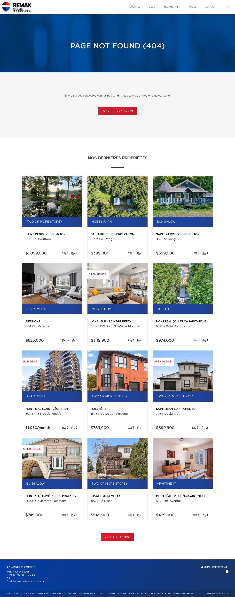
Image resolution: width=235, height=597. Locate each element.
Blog (152, 7)
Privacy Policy (148, 593)
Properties (133, 7)
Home (105, 111)
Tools (192, 7)
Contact (210, 7)
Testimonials (172, 7)
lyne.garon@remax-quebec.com (30, 581)
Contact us (125, 111)
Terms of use (163, 593)
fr (228, 7)
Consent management (183, 593)
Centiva (224, 593)
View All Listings (117, 537)
